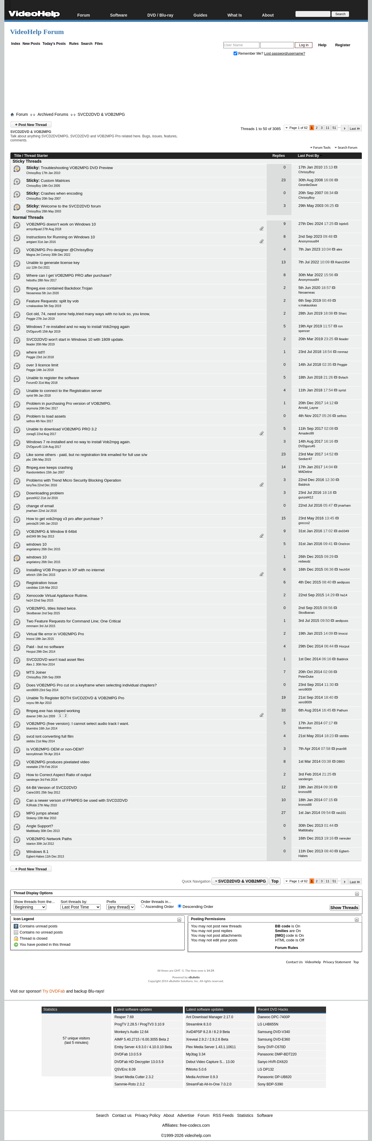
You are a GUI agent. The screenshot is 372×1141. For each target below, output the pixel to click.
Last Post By (310, 156)
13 (283, 262)
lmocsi (343, 633)
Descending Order (195, 906)
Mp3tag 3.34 (196, 1054)
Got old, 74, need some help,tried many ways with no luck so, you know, (88, 314)
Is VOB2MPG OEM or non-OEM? (55, 749)
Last (355, 128)
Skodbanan (306, 612)
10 (283, 800)
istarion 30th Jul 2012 (40, 843)
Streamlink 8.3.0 (198, 1024)
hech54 (344, 569)
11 (327, 127)
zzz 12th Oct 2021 (38, 267)
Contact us (121, 1115)
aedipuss (343, 582)
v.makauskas (307, 305)
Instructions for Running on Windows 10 (60, 237)
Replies (279, 156)
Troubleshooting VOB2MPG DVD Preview (77, 168)
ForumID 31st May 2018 (42, 382)
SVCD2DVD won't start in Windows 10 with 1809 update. (75, 339)
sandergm (305, 779)
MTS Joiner (36, 672)
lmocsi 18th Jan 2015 (40, 638)
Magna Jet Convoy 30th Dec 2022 (48, 254)
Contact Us (294, 962)
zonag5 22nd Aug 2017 (41, 434)
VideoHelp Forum (37, 32)
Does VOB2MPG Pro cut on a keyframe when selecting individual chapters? (91, 685)
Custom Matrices (55, 180)
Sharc (343, 313)
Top (275, 881)
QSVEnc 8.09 (125, 1069)
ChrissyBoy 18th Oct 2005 (43, 185)
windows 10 (36, 544)
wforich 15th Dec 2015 (41, 574)
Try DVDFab (53, 991)
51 (334, 127)
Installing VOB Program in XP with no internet (65, 570)
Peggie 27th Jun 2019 (40, 318)
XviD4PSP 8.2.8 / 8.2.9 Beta (208, 1032)
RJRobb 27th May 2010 (41, 805)
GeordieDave (307, 185)
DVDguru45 (306, 446)
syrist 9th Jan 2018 (38, 395)
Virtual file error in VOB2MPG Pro (55, 634)
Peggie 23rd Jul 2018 (40, 357)
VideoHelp (313, 962)
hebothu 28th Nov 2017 (41, 280)
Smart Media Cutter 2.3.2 (134, 1077)
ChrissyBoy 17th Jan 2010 (43, 173)
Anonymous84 (308, 241)
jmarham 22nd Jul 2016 (41, 510)
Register (342, 45)
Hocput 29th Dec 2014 (41, 651)
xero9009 (305, 689)
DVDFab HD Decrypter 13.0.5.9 (139, 1062)
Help (322, 45)
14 (283, 467)
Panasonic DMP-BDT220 (277, 1054)
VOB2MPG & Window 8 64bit (51, 531)
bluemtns (305, 728)
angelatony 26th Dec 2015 (43, 549)
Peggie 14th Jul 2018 (40, 370)
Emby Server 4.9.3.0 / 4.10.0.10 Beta (143, 1047)
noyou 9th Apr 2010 (39, 703)
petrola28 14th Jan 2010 (42, 523)
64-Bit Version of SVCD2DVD (51, 787)
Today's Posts (54, 44)
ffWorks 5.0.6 (196, 1069)
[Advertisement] (186, 85)
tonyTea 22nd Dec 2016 (41, 485)
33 (283, 710)
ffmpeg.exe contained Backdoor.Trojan (59, 288)
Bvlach (343, 377)
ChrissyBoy (306, 172)
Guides (200, 15)
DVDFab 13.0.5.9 (128, 1054)
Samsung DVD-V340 (274, 1032)
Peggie (342, 364)
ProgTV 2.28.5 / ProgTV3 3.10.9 (139, 1024)
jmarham (344, 505)
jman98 (341, 748)
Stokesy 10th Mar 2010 (41, 818)
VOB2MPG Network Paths (49, 839)
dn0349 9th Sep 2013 (40, 536)
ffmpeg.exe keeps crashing (49, 467)
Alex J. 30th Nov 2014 (40, 664)
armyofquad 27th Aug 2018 (43, 229)
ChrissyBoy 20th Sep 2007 (43, 198)
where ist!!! (35, 352)
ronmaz (342, 352)
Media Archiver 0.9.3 (202, 1077)
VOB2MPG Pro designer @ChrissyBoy (59, 250)
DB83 (341, 761)
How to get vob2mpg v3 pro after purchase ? (64, 519)
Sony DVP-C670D (272, 1047)
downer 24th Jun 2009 (40, 716)
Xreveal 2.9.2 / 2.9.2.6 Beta (207, 1039)
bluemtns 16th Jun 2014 (42, 728)
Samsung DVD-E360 (274, 1039)
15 (283, 518)
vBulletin (194, 977)
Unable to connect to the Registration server (64, 390)
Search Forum (347, 147)
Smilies (282, 931)
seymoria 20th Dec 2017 (42, 408)
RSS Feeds (223, 1115)
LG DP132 (266, 1069)
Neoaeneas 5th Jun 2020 (42, 293)
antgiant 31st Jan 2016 (41, 242)
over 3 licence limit (42, 365)
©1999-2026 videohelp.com (186, 1135)
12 (283, 787)
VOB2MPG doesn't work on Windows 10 (61, 224)
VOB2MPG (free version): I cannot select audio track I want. (77, 723)
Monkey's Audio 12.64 (132, 1032)
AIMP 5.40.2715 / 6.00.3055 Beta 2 (142, 1039)
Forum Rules (286, 947)
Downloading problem (45, 493)
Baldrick (304, 484)
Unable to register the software (52, 378)
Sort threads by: (73, 901)
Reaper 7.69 (124, 1017)
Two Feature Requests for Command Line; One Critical (73, 621)
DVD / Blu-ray (160, 15)
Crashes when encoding (61, 193)
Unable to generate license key (53, 262)
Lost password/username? (284, 54)
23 (283, 180)
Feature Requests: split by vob (52, 301)
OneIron (344, 544)
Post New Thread (31, 124)
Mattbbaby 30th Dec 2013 (43, 831)
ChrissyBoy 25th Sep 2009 (43, 677)
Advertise (185, 1115)
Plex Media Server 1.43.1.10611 (211, 1047)
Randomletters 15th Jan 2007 (45, 472)
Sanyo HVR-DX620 (273, 1062)
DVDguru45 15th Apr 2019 (43, 331)
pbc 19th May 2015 (38, 459)
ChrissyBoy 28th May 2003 (43, 211)
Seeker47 (305, 459)
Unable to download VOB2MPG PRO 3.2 (61, 429)
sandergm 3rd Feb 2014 (42, 779)
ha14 (343, 595)
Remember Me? (249, 54)
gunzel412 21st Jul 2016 (42, 498)
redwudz (304, 561)
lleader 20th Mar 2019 (40, 344)
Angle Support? (39, 826)
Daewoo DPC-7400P (274, 1017)
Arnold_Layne (308, 407)
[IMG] (280, 935)
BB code (283, 926)
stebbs (344, 736)
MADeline (305, 471)
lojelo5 (343, 224)
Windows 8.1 (37, 851)
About (268, 15)
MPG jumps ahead (42, 813)
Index (15, 44)
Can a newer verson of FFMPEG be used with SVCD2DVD (77, 800)
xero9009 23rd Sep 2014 (42, 690)
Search (86, 44)
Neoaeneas (306, 292)
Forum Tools (321, 147)
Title (17, 156)
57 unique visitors (76, 1038)
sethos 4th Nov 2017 (39, 421)
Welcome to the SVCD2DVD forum (71, 206)
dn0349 (343, 531)
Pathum (342, 710)
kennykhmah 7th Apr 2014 (43, 754)
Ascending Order (157, 906)
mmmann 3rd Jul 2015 (41, 626)
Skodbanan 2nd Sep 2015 (43, 613)
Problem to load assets (46, 416)
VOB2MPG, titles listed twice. (51, 608)
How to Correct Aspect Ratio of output (58, 775)
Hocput (344, 646)
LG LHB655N (268, 1024)
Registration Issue (42, 583)
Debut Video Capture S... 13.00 (210, 1062)
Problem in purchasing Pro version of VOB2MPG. (68, 403)
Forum (83, 15)
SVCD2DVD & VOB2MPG (101, 114)
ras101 (341, 813)
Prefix (111, 901)
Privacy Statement (337, 962)
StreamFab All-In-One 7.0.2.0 (209, 1084)
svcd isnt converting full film (50, 736)
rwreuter (345, 838)
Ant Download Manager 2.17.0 (209, 1017)
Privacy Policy (147, 1115)
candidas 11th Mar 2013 (42, 587)
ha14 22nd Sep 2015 (40, 600)
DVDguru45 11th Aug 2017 (43, 446)
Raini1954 (342, 262)
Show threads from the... (34, 901)
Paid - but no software (45, 647)
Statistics (245, 1115)
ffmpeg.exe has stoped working (53, 711)
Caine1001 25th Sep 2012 (43, 792)
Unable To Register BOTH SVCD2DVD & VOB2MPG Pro (75, 698)
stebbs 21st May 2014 (40, 741)
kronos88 (305, 792)
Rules (74, 44)
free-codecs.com (195, 1125)
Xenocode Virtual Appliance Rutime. (57, 595)
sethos (341, 416)
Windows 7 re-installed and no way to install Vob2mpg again (78, 326)
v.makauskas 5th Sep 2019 (43, 306)
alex (339, 249)
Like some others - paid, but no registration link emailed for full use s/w (86, 455)
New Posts (31, 44)
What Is (234, 15)
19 (283, 697)
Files (99, 44)
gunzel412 (305, 497)
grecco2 (304, 523)
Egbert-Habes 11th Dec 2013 (45, 856)
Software (118, 15)
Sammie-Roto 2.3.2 (130, 1084)
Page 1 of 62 (298, 127)
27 (283, 812)
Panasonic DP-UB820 (275, 1077)
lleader (343, 339)
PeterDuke (306, 676)
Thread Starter (36, 156)
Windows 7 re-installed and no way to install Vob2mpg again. (78, 442)
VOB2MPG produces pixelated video (58, 762)
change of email (40, 506)
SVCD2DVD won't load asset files (55, 659)
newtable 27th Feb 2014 (42, 767)
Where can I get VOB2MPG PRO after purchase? (69, 275)
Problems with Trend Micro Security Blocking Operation (73, 480)
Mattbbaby (305, 830)
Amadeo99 (306, 433)
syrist (342, 390)
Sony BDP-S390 (270, 1084)
